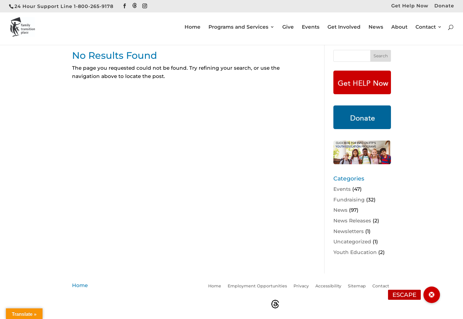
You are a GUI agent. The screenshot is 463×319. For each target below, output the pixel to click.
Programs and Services (238, 27)
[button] (431, 295)
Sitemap (357, 286)
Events (310, 27)
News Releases (352, 221)
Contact (425, 27)
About (399, 27)
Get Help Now (409, 6)
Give (288, 27)
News (376, 27)
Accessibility (328, 286)
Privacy (301, 286)
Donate (444, 6)
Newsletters (348, 231)
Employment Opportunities (257, 286)
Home (192, 27)
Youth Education (355, 252)
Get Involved (344, 27)
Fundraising (349, 200)
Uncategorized (352, 242)
